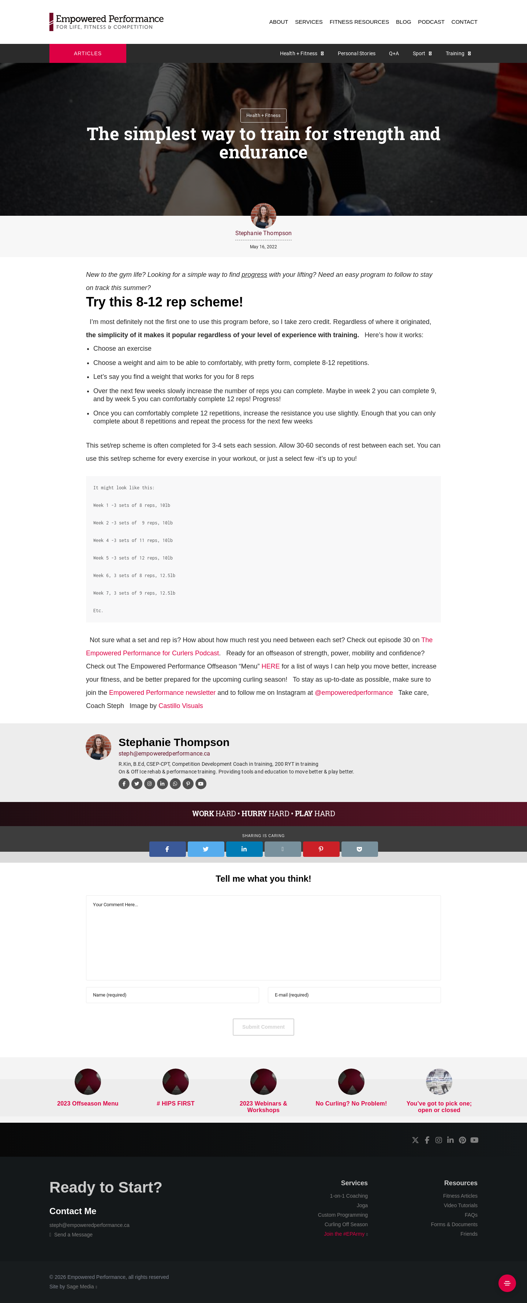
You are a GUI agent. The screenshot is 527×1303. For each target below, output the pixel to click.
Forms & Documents (454, 1224)
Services (354, 1183)
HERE (271, 666)
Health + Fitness (299, 53)
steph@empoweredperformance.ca (164, 753)
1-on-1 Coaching (349, 1196)
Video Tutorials (461, 1205)
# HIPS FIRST (175, 1103)
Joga (362, 1205)
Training (455, 53)
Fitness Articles (460, 1196)
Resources (461, 1183)
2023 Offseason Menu (88, 1103)
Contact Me (72, 1211)
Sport (419, 53)
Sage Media (80, 1286)
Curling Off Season (346, 1224)
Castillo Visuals (180, 705)
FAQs (471, 1215)
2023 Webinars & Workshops (263, 1106)
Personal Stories (357, 53)
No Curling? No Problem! (351, 1103)
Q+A (394, 53)
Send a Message (71, 1235)
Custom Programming (343, 1215)
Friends (469, 1234)
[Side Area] (507, 1283)
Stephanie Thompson (263, 233)
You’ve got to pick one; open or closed (439, 1106)
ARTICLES (88, 53)
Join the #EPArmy (344, 1234)
